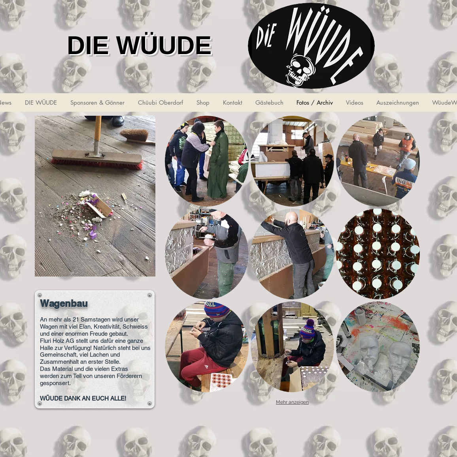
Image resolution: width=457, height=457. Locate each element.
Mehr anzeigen (292, 402)
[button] (207, 161)
